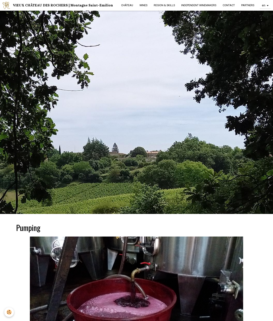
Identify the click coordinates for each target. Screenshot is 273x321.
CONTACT (229, 5)
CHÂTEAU (127, 5)
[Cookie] (9, 312)
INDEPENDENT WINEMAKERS (198, 5)
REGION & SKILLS (164, 5)
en (263, 5)
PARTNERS (247, 5)
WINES (143, 5)
